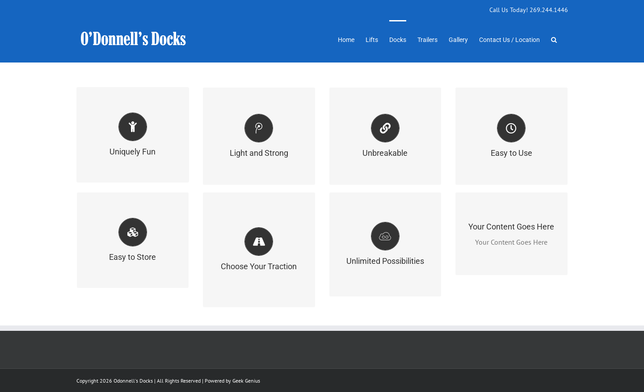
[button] (554, 39)
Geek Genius (246, 380)
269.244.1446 (549, 10)
